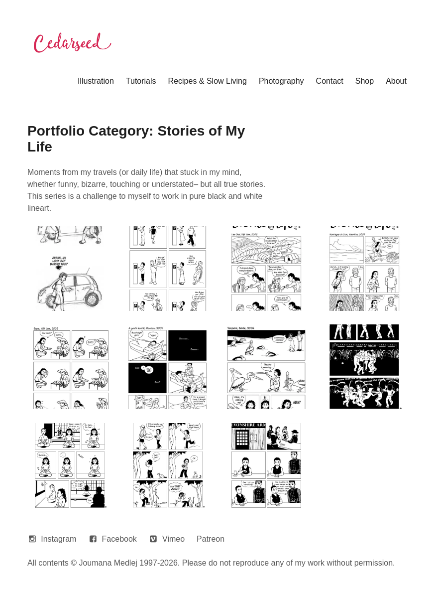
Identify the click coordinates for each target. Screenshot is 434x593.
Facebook (119, 539)
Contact (329, 81)
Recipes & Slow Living (207, 81)
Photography (281, 81)
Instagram (58, 539)
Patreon (210, 539)
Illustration (96, 81)
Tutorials (141, 81)
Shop (364, 81)
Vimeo (173, 539)
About (396, 81)
